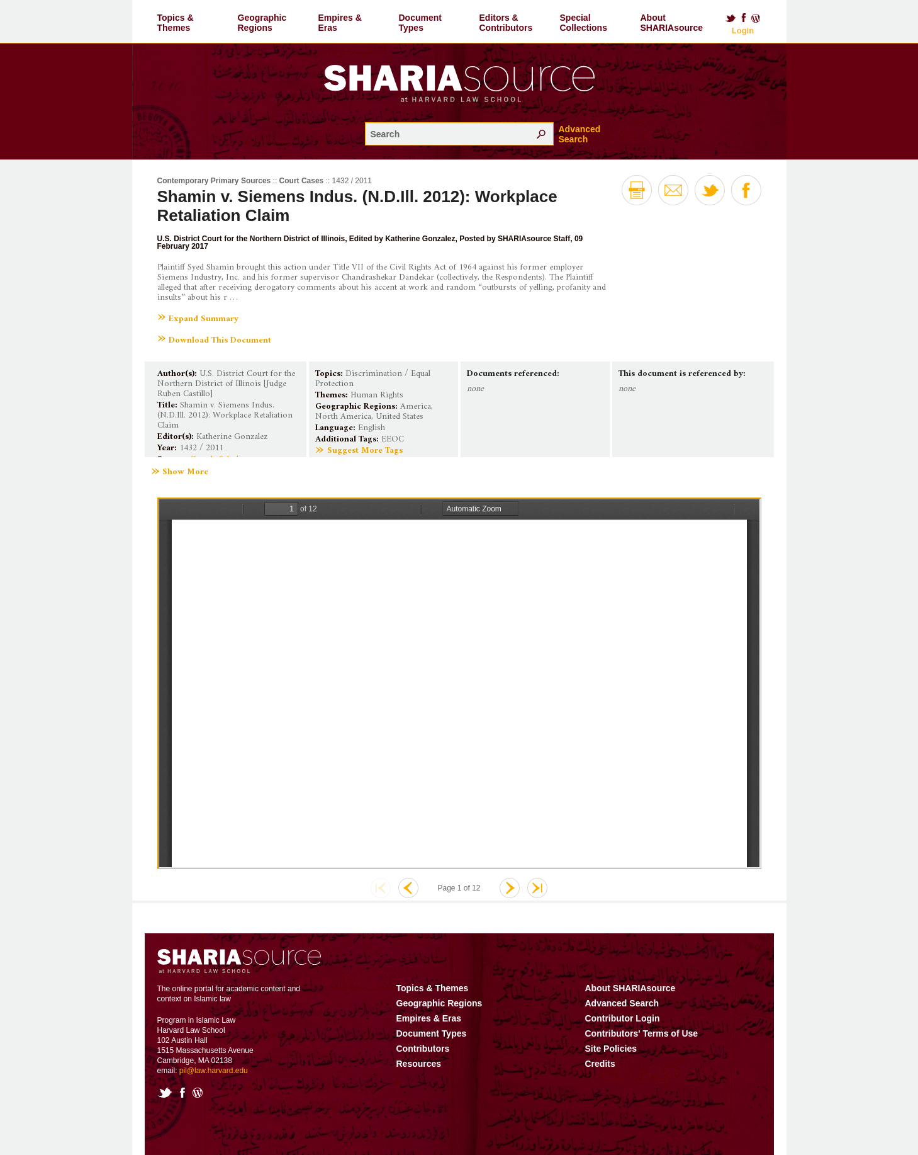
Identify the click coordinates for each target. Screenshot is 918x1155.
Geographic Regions (262, 23)
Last (537, 888)
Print (637, 190)
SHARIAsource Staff (534, 238)
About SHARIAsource (672, 23)
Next (510, 888)
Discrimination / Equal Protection (372, 379)
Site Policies (611, 1049)
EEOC (392, 439)
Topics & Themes (175, 23)
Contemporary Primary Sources (214, 180)
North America (343, 416)
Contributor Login (622, 1018)
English (371, 428)
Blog (756, 18)
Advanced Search (580, 134)
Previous (408, 888)
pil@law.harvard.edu (213, 1070)
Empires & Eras (340, 23)
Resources (419, 1064)
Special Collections (583, 23)
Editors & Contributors (506, 23)
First (381, 888)
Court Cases (301, 180)
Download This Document (220, 340)
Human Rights (376, 395)
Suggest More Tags (365, 450)
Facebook (743, 18)
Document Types (420, 23)
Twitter (730, 18)
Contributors (423, 1049)
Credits (600, 1064)
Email (673, 190)
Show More (185, 472)
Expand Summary (203, 319)
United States (399, 416)
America (415, 406)
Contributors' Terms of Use (641, 1033)
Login (743, 30)
